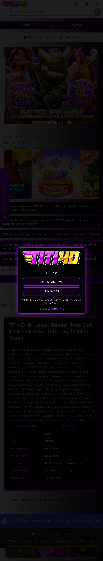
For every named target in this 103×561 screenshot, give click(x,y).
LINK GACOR (51, 291)
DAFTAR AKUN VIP (51, 281)
